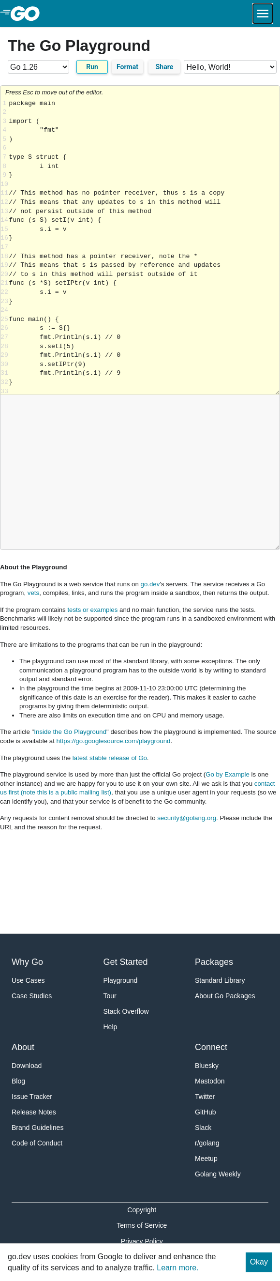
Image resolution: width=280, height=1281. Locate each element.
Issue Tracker (32, 1096)
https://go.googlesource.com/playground (114, 741)
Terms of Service (142, 1225)
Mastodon (209, 1081)
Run (92, 67)
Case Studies (32, 996)
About (23, 1047)
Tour (110, 996)
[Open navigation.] (262, 13)
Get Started (125, 962)
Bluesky (207, 1065)
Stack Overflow (126, 1011)
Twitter (205, 1096)
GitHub (205, 1112)
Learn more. (177, 1268)
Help (110, 1027)
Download (27, 1065)
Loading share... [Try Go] (144, 247)
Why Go (27, 962)
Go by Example (228, 774)
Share (165, 67)
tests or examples (92, 609)
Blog (18, 1081)
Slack (203, 1127)
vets (33, 592)
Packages (214, 962)
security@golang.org (186, 818)
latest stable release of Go (110, 758)
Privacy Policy (142, 1241)
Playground (120, 980)
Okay (259, 1262)
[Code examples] (230, 67)
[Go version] (38, 67)
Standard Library (220, 980)
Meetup (206, 1158)
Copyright (141, 1210)
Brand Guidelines (37, 1127)
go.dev (150, 584)
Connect (211, 1047)
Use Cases (28, 980)
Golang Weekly (218, 1174)
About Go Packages (225, 996)
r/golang (207, 1143)
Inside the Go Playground (70, 731)
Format (127, 67)
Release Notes (34, 1112)
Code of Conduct (37, 1143)
